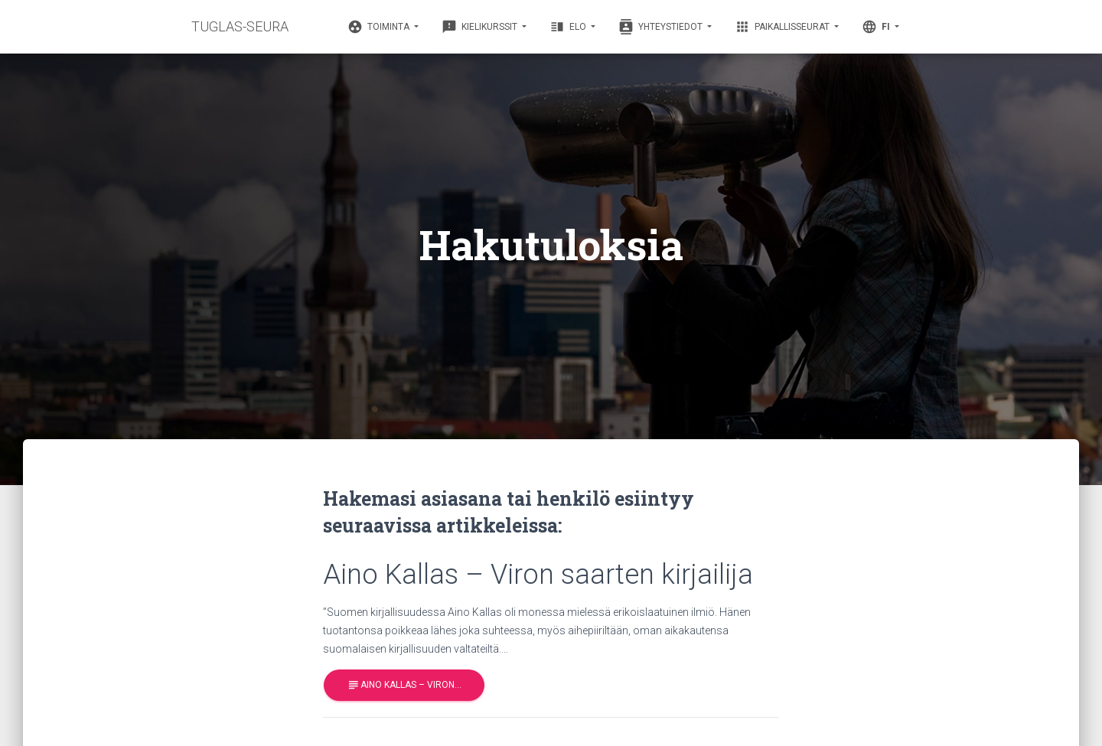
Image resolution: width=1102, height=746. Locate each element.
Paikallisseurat (783, 26)
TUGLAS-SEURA (240, 26)
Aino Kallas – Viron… (404, 685)
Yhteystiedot (661, 26)
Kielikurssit (481, 26)
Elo (568, 26)
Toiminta (379, 26)
